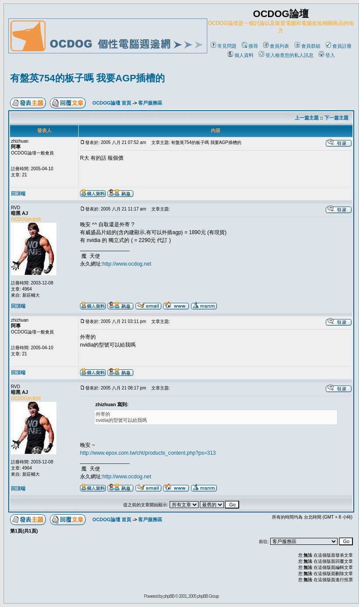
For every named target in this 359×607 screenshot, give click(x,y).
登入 (327, 55)
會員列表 (276, 46)
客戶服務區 (150, 102)
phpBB (169, 596)
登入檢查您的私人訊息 (286, 55)
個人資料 (241, 55)
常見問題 (224, 46)
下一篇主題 (336, 117)
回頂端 (18, 193)
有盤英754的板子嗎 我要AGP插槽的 (87, 78)
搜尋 (250, 46)
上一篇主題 (307, 117)
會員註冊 (339, 46)
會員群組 (308, 46)
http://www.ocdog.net (126, 264)
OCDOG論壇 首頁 (111, 102)
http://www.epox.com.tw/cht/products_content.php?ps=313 (148, 453)
